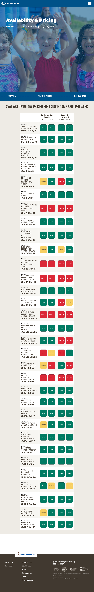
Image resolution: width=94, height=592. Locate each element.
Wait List (61, 181)
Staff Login (26, 566)
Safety (25, 570)
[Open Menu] (89, 3)
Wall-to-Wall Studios (72, 578)
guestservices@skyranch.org (64, 562)
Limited (43, 181)
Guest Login (27, 562)
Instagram (9, 566)
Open (43, 128)
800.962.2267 (58, 564)
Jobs (24, 577)
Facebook (9, 562)
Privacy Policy (27, 580)
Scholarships (27, 573)
